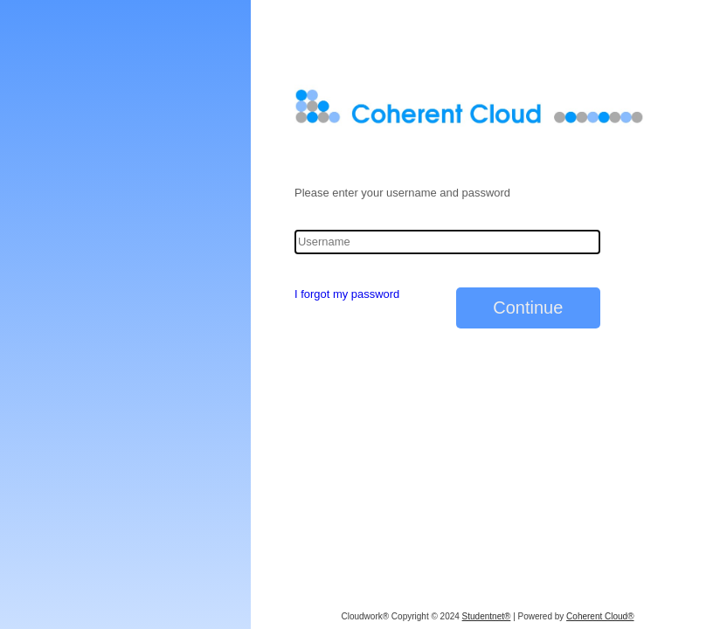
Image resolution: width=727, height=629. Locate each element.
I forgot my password (346, 294)
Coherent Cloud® (600, 616)
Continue (528, 307)
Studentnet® (486, 616)
